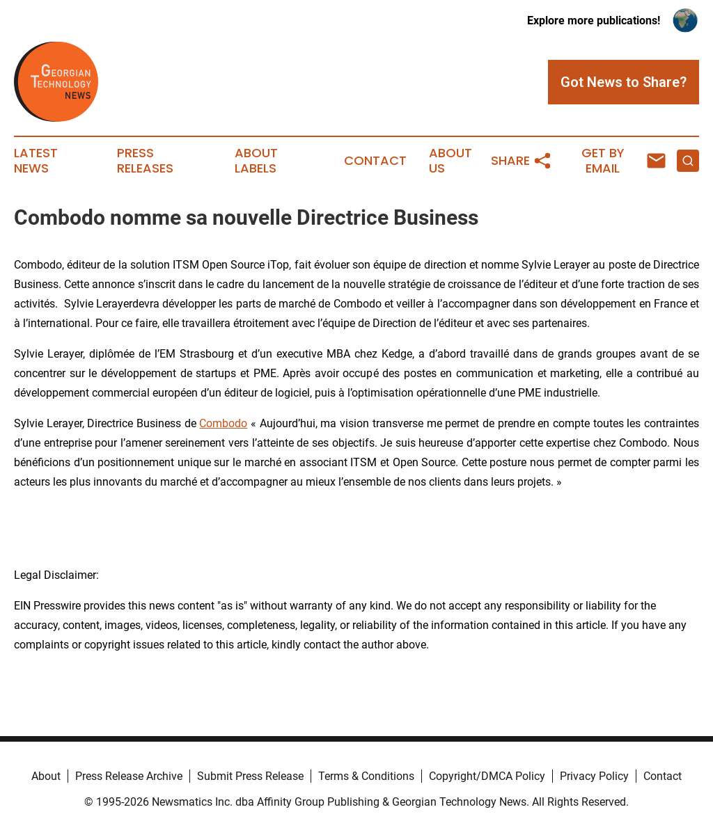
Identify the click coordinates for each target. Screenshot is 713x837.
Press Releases (145, 160)
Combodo (223, 423)
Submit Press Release (250, 776)
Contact (375, 160)
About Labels (256, 160)
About (46, 776)
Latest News (36, 160)
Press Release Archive (128, 776)
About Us (450, 160)
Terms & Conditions (366, 776)
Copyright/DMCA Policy (487, 776)
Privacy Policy (594, 776)
